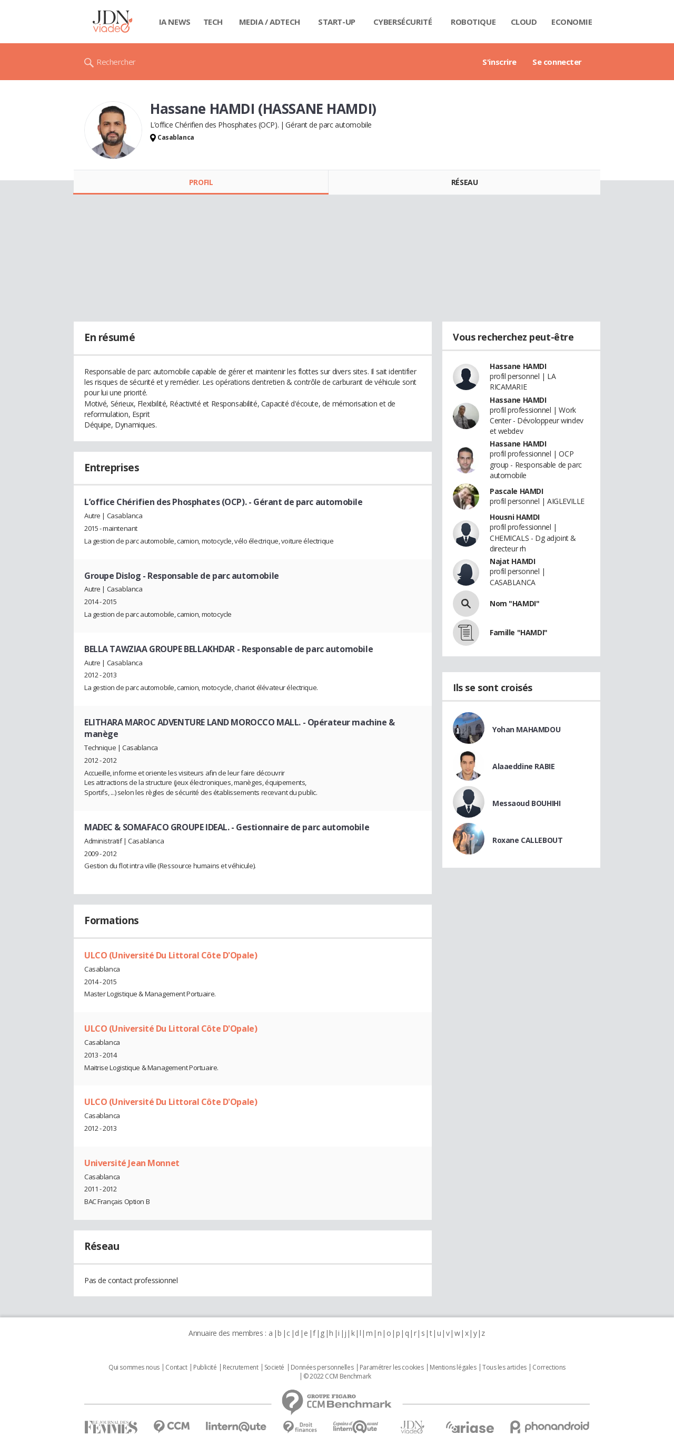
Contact (176, 1367)
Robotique (473, 21)
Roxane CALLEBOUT (527, 840)
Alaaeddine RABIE (523, 766)
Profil (201, 182)
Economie (571, 21)
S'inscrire (499, 61)
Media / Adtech (269, 21)
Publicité (204, 1367)
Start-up (336, 21)
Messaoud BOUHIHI (526, 803)
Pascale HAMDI (516, 491)
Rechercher (116, 61)
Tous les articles (504, 1367)
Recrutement (240, 1367)
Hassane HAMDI (518, 366)
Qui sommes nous (134, 1367)
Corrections (548, 1367)
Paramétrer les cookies (392, 1367)
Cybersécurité (402, 21)
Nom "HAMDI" (514, 603)
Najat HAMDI (512, 561)
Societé (274, 1367)
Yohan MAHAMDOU (526, 729)
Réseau (464, 182)
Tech (213, 21)
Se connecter (557, 61)
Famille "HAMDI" (519, 632)
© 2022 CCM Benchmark (337, 1376)
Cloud (524, 21)
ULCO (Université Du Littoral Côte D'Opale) (170, 955)
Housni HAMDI (515, 517)
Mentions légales (453, 1367)
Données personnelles (322, 1367)
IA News (175, 21)
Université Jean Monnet (132, 1163)
